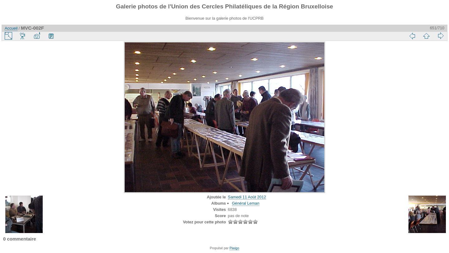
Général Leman (245, 203)
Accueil (11, 28)
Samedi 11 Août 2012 (247, 197)
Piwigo (234, 248)
